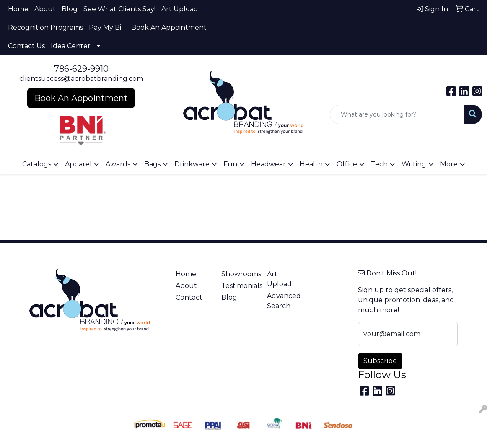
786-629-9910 (81, 69)
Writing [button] (414, 164)
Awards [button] (118, 164)
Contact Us (26, 46)
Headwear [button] (268, 164)
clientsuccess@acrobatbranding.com (81, 79)
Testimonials (239, 286)
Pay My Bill (107, 27)
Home (18, 9)
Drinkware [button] (192, 164)
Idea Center (71, 46)
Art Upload (179, 9)
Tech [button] (379, 164)
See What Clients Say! (119, 9)
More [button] (449, 164)
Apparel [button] (78, 164)
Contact (189, 297)
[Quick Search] (397, 114)
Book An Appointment (169, 27)
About (45, 9)
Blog (70, 9)
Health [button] (311, 164)
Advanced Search (284, 301)
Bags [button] (152, 164)
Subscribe (380, 361)
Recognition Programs (45, 27)
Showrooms (239, 274)
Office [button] (347, 164)
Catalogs (36, 164)
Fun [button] (230, 164)
